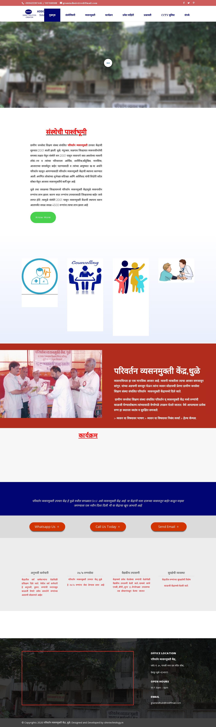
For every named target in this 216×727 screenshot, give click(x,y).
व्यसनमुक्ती (90, 12)
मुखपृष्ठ (52, 12)
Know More (43, 217)
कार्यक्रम (109, 12)
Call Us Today (106, 526)
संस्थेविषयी (70, 12)
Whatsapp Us (45, 526)
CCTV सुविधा (168, 12)
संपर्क (187, 12)
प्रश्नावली (147, 12)
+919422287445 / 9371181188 (40, 3)
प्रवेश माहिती (128, 12)
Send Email (166, 526)
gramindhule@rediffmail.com (166, 702)
